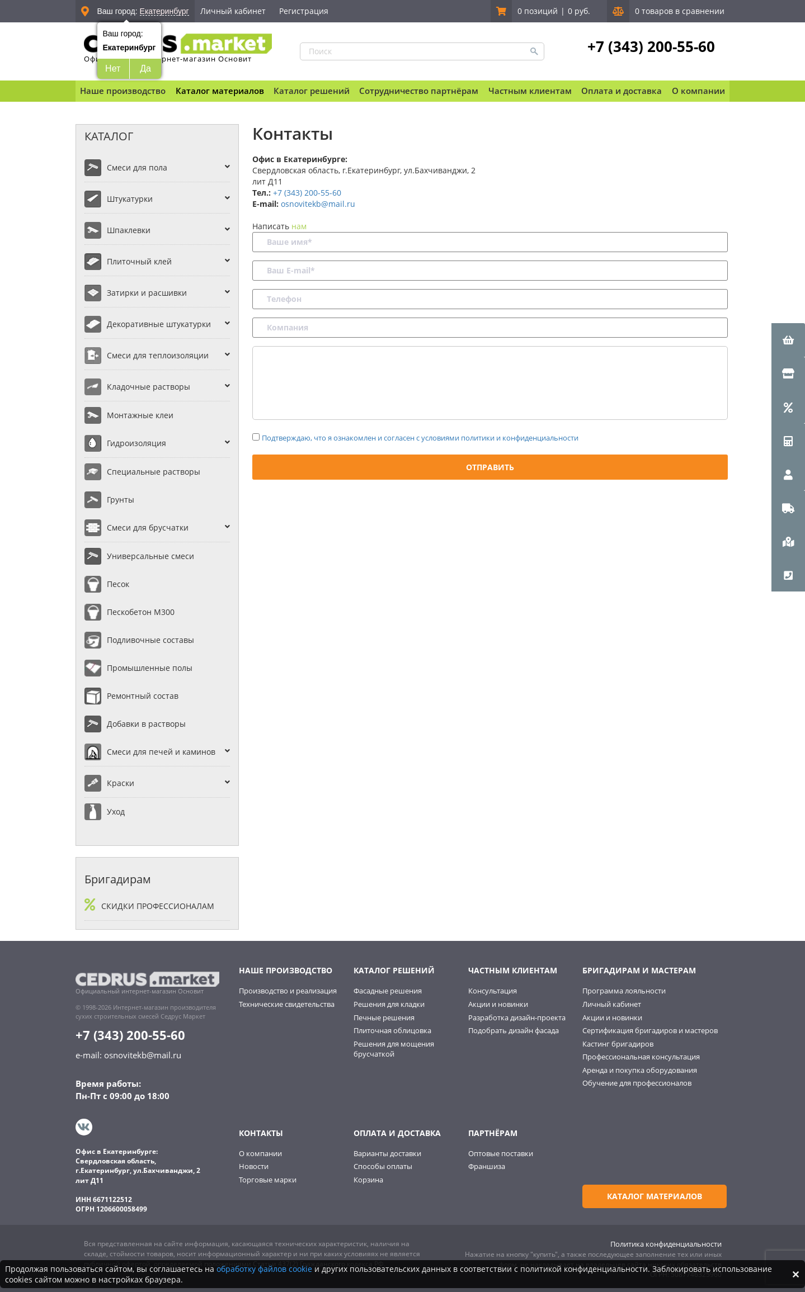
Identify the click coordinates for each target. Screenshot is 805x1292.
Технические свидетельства (287, 1004)
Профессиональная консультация (641, 1057)
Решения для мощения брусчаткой (394, 1049)
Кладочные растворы (148, 386)
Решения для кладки (389, 1004)
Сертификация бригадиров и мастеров (650, 1030)
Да (145, 68)
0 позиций (537, 11)
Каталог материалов (220, 90)
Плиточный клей (139, 261)
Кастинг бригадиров (617, 1044)
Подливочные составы (150, 640)
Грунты (120, 499)
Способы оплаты (383, 1166)
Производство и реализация (288, 991)
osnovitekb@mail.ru (318, 203)
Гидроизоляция (136, 443)
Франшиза (486, 1166)
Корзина (368, 1178)
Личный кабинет (233, 11)
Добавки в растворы (146, 723)
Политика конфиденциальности (666, 1242)
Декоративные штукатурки (159, 324)
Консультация (492, 991)
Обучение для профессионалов (636, 1083)
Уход (116, 811)
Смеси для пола (137, 167)
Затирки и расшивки (147, 292)
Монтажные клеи (140, 415)
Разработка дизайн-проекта (517, 1017)
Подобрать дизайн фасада (513, 1030)
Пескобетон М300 (141, 612)
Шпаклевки (128, 230)
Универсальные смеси (150, 556)
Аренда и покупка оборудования (639, 1070)
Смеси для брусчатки (148, 527)
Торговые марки (267, 1178)
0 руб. (579, 11)
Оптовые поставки (500, 1152)
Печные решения (384, 1017)
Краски (120, 783)
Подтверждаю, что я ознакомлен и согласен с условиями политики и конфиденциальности (420, 438)
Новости (254, 1166)
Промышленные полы (149, 667)
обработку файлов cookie (264, 1268)
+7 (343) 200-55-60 (650, 46)
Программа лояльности (624, 991)
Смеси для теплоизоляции (158, 355)
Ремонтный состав (142, 695)
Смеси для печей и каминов (161, 751)
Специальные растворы (153, 471)
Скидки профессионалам (157, 906)
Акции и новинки (498, 1004)
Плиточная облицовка (392, 1030)
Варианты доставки (387, 1152)
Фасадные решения (388, 991)
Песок (118, 584)
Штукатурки (130, 198)
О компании (260, 1152)
